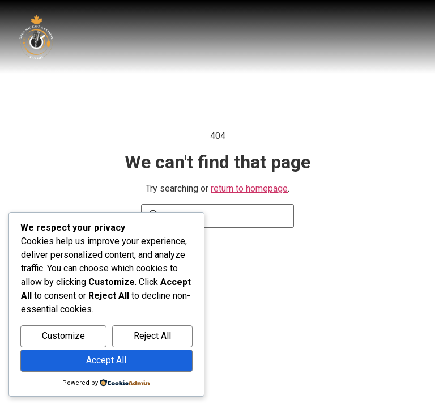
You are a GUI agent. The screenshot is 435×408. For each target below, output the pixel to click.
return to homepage (249, 188)
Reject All (152, 335)
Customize (63, 335)
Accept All (106, 360)
